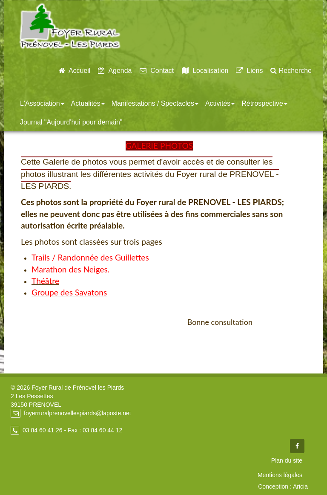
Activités (220, 103)
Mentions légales (280, 475)
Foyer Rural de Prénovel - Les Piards (69, 26)
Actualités (88, 103)
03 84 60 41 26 (42, 430)
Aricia (300, 486)
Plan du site (286, 460)
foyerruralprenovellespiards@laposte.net (77, 413)
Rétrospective (264, 103)
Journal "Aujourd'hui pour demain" (71, 122)
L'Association (42, 103)
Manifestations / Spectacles (155, 103)
